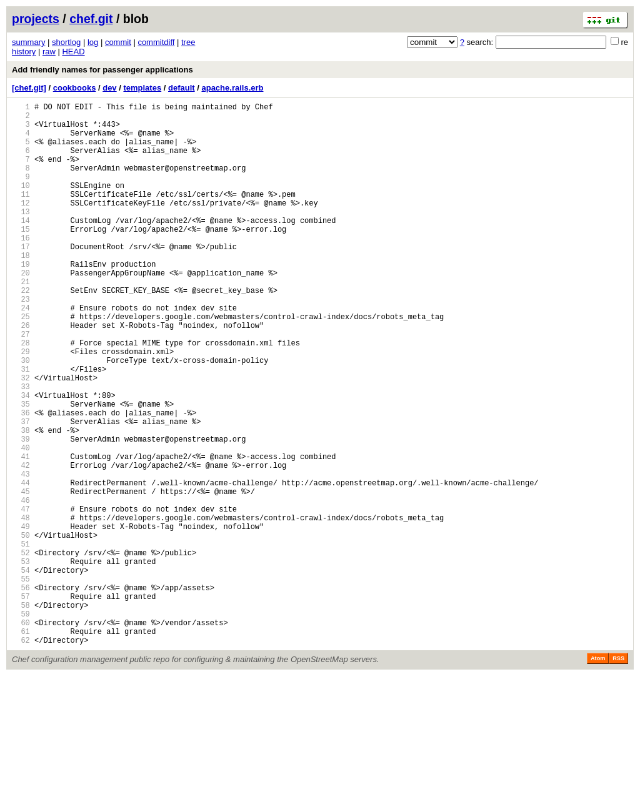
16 (21, 267)
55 (21, 681)
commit (118, 42)
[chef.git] (29, 87)
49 (21, 618)
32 (21, 437)
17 (21, 278)
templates (142, 87)
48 (21, 607)
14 (21, 246)
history (24, 51)
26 (21, 374)
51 (21, 639)
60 (21, 735)
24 (21, 352)
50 (21, 628)
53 (21, 660)
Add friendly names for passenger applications (102, 69)
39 (21, 512)
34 (21, 458)
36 (21, 480)
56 (21, 692)
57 (21, 703)
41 (21, 533)
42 (21, 543)
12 (21, 225)
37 (21, 490)
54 (21, 671)
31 (21, 427)
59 (21, 724)
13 (21, 235)
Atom (598, 774)
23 (21, 342)
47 (21, 597)
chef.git (90, 19)
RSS (618, 774)
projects (35, 19)
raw (49, 51)
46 (21, 586)
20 (21, 310)
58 (21, 713)
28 (21, 395)
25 (21, 363)
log (93, 42)
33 (21, 448)
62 (21, 756)
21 (21, 320)
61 (21, 745)
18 (21, 289)
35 (21, 469)
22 (21, 331)
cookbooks (74, 87)
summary (28, 42)
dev (109, 87)
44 (21, 565)
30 (21, 416)
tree (188, 42)
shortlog (66, 42)
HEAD (73, 51)
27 (21, 384)
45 (21, 575)
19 (21, 299)
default (181, 87)
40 (21, 522)
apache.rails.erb (232, 87)
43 (21, 554)
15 (21, 257)
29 (21, 405)
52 (21, 650)
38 (21, 501)
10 (21, 204)
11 (21, 214)
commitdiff (156, 42)
